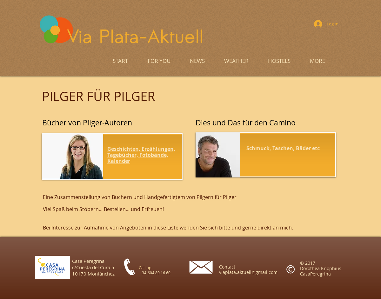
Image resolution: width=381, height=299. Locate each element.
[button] (317, 60)
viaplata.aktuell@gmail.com (248, 272)
